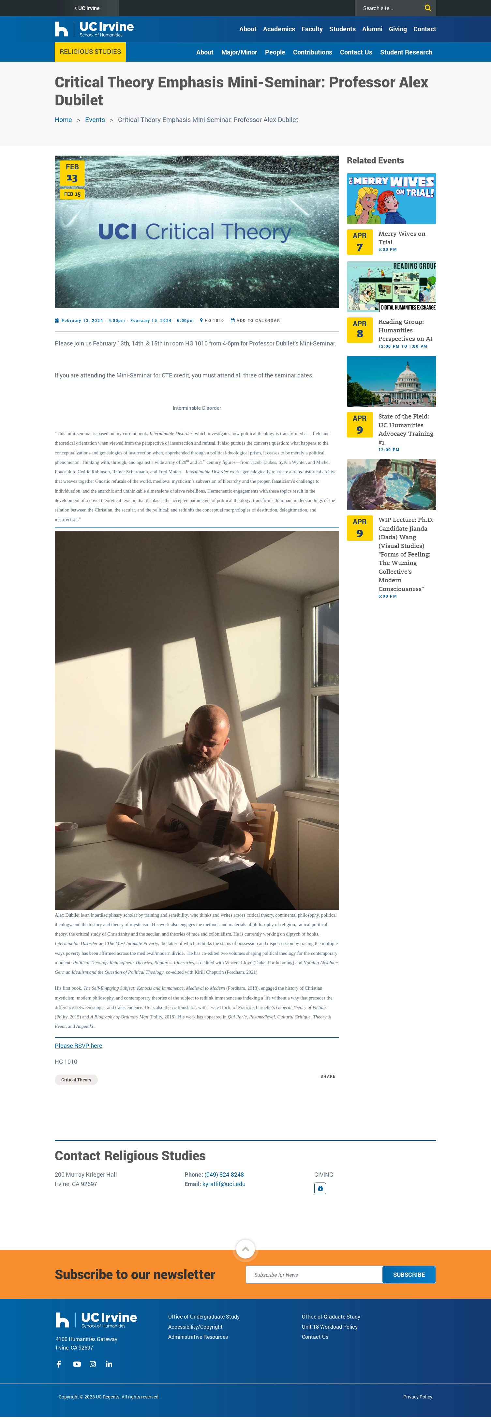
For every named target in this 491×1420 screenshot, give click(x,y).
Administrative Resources (198, 1336)
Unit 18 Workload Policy (330, 1326)
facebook (61, 1364)
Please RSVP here (78, 1045)
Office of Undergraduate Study (204, 1316)
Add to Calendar (258, 320)
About (248, 28)
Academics (279, 28)
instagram (93, 1364)
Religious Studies (90, 51)
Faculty (312, 28)
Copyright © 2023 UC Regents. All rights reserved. (109, 1397)
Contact (424, 28)
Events (95, 119)
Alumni (372, 28)
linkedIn (110, 1364)
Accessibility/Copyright (195, 1326)
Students (342, 28)
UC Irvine (88, 8)
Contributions (312, 52)
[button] (245, 1249)
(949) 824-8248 (224, 1174)
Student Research (406, 52)
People (275, 52)
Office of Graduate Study (331, 1316)
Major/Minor (239, 52)
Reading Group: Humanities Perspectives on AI (406, 330)
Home (63, 119)
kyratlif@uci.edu (224, 1184)
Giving (398, 28)
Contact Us (356, 52)
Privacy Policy (417, 1397)
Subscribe (409, 1274)
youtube (77, 1364)
